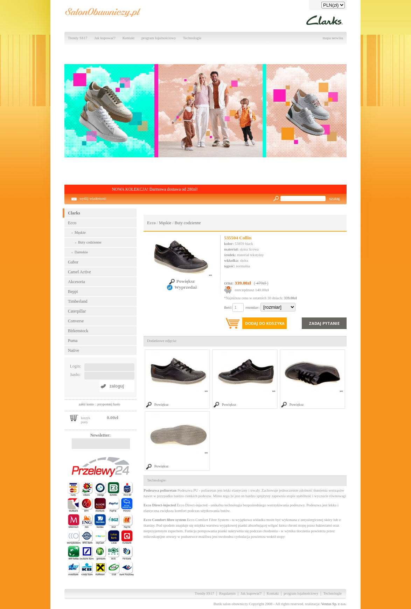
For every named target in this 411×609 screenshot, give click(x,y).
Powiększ (182, 281)
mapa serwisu (333, 38)
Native (73, 350)
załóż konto (87, 404)
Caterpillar (77, 311)
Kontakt (128, 38)
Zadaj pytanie (324, 323)
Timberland (78, 301)
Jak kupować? (105, 38)
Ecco (72, 222)
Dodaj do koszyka (265, 323)
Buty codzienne (90, 242)
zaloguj (117, 386)
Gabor (73, 262)
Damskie (81, 252)
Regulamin (227, 593)
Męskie (80, 232)
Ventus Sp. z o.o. (333, 604)
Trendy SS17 (78, 38)
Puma (72, 340)
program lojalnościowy (158, 38)
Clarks (74, 213)
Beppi (73, 291)
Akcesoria (76, 281)
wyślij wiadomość (92, 198)
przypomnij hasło (108, 404)
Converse (76, 321)
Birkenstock (78, 330)
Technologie (192, 38)
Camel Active (79, 271)
